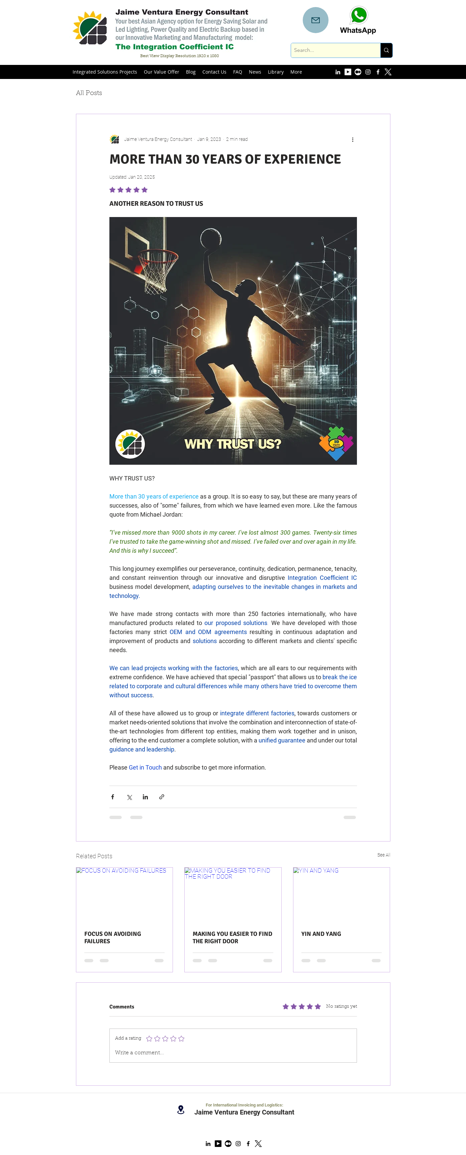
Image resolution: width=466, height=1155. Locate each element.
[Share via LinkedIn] (145, 797)
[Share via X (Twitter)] (129, 797)
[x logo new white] (388, 72)
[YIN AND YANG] (341, 895)
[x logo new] (258, 1143)
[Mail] (316, 20)
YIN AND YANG (321, 934)
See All (383, 855)
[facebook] (378, 72)
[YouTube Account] (348, 72)
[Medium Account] (358, 72)
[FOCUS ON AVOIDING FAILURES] (124, 895)
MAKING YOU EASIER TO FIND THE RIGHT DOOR (232, 937)
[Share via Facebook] (112, 797)
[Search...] (330, 50)
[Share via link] (162, 797)
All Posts (89, 93)
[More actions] (353, 140)
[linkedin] (338, 72)
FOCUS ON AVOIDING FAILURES (112, 937)
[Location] (181, 1109)
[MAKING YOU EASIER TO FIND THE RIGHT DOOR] (233, 895)
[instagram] (368, 72)
